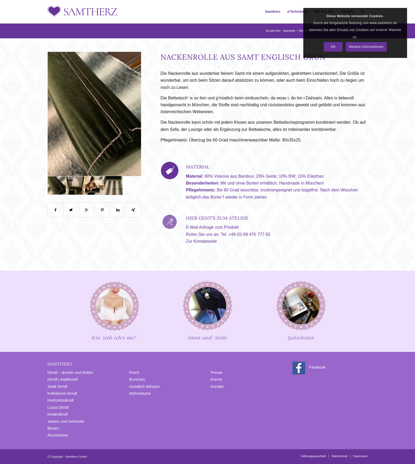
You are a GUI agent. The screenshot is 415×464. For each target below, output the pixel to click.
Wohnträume (140, 393)
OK (333, 47)
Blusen (53, 428)
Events (216, 379)
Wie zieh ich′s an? (114, 310)
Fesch (134, 372)
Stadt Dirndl (57, 386)
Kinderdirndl (57, 414)
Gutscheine (300, 310)
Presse (217, 372)
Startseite (289, 30)
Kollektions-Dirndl (62, 393)
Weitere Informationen (366, 47)
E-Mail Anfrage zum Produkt (212, 227)
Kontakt (217, 386)
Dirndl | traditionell (62, 379)
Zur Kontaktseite (201, 241)
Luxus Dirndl (58, 407)
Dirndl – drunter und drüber (70, 372)
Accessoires (57, 435)
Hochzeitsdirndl (60, 400)
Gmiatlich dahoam (144, 386)
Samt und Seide (207, 310)
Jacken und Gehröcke (65, 421)
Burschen (137, 379)
